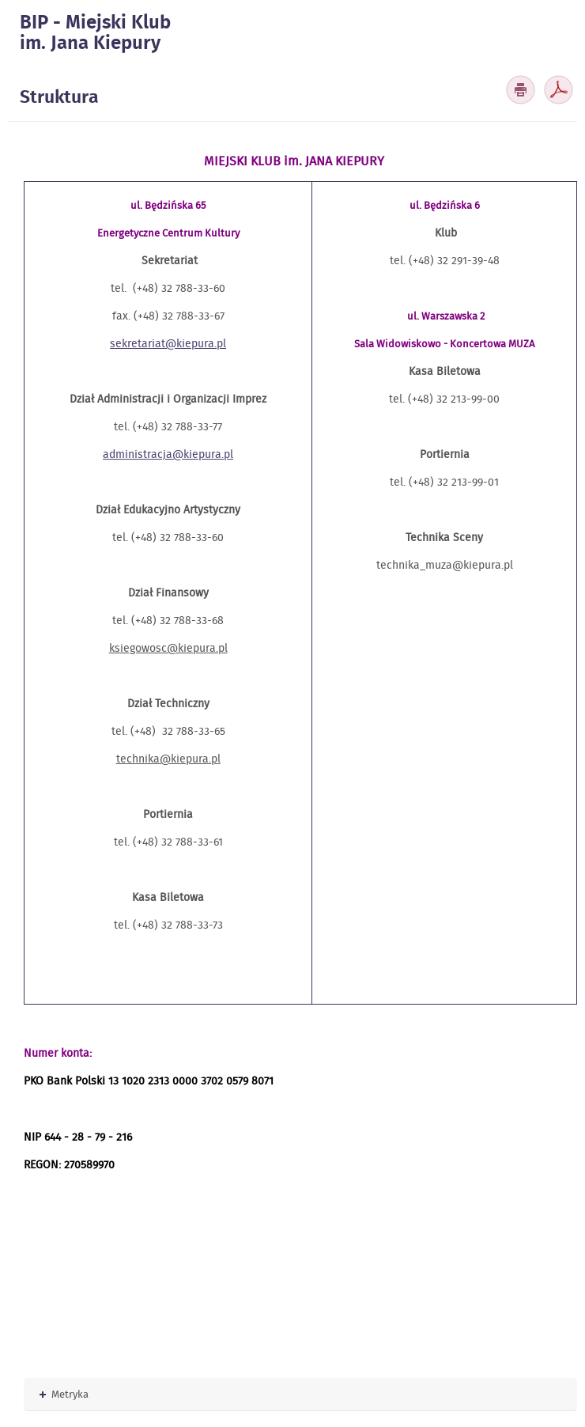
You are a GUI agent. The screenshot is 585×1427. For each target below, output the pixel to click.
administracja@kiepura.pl (168, 454)
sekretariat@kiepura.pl (168, 343)
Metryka (64, 1394)
